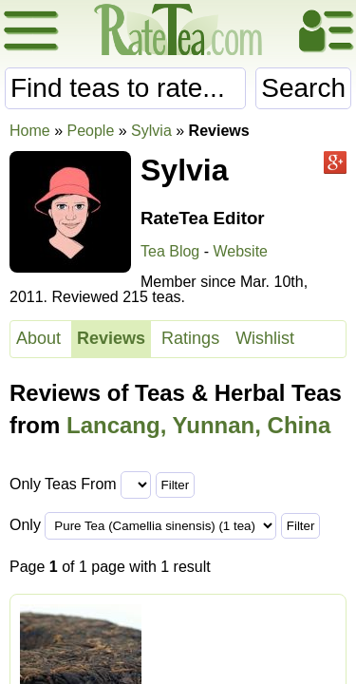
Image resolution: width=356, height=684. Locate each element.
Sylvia (151, 131)
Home (29, 131)
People (90, 131)
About (38, 338)
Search (303, 88)
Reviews (111, 338)
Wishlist (264, 338)
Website (240, 251)
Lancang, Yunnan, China (198, 425)
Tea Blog (170, 251)
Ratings (190, 338)
